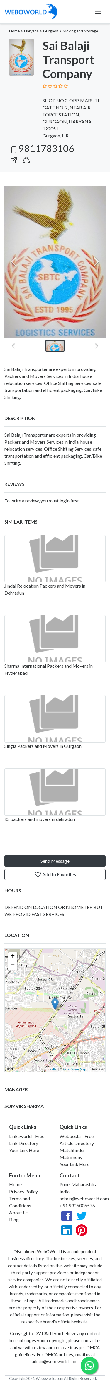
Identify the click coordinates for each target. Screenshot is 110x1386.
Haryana (31, 31)
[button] (26, 159)
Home (14, 31)
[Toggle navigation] (98, 12)
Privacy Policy (23, 1191)
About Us (18, 1212)
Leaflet (52, 1069)
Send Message (55, 861)
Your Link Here (24, 1150)
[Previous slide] (13, 261)
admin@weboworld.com (84, 1198)
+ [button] (13, 956)
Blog (14, 1219)
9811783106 (41, 148)
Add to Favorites (55, 874)
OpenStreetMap (74, 1069)
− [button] (13, 965)
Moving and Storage (80, 31)
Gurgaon (50, 31)
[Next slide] (96, 261)
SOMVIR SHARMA (24, 1106)
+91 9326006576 (77, 1205)
